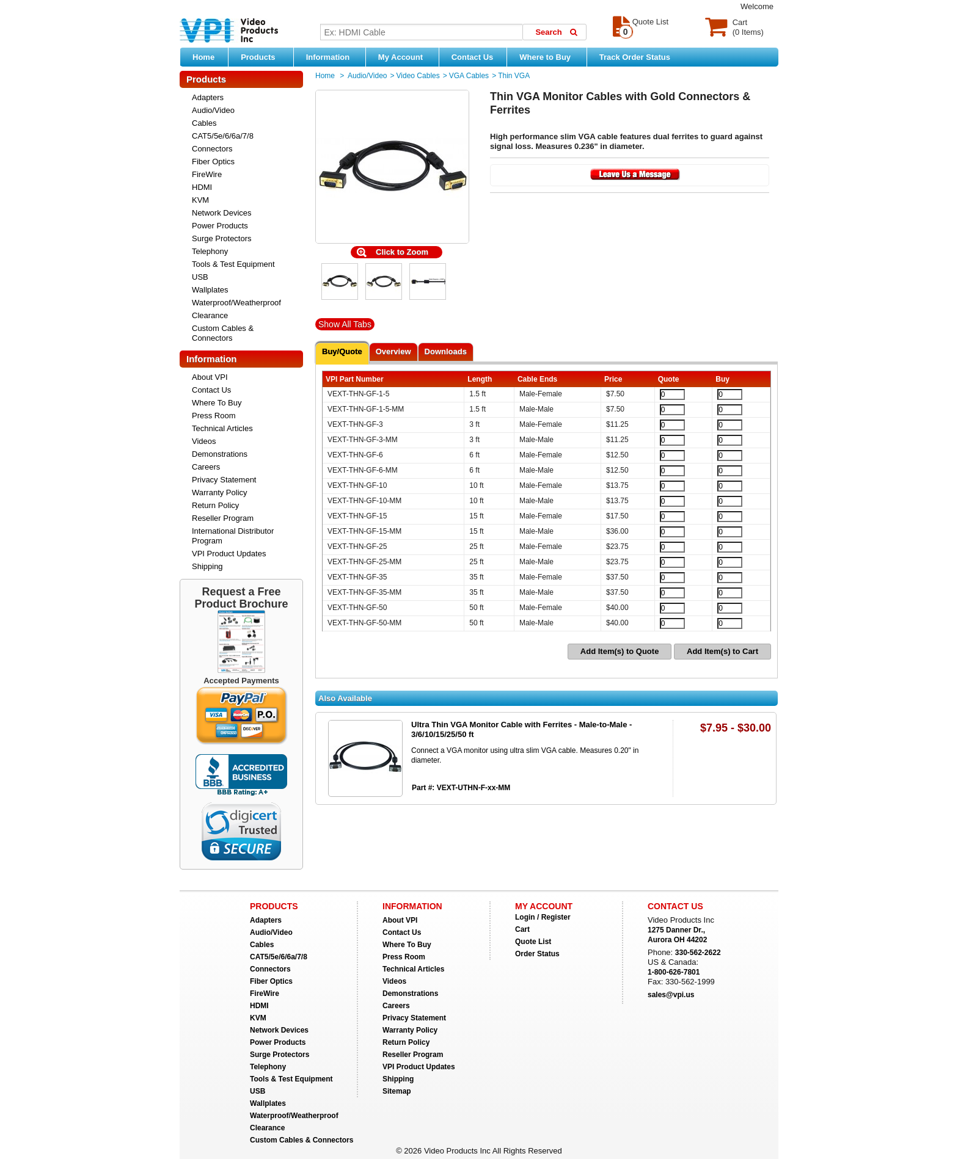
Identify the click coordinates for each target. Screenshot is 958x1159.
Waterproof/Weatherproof (236, 302)
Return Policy (215, 505)
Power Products (220, 225)
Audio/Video (213, 110)
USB (200, 277)
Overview (393, 351)
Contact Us (473, 57)
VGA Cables (469, 75)
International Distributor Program (233, 535)
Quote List (533, 941)
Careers (206, 466)
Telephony (210, 251)
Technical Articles (222, 428)
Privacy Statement (224, 479)
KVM (200, 200)
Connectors (212, 148)
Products (264, 57)
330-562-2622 (698, 952)
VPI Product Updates (229, 553)
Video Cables (418, 75)
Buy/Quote (342, 351)
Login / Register (543, 917)
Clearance (210, 315)
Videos (204, 441)
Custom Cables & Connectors (223, 333)
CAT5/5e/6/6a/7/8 (223, 135)
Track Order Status (634, 57)
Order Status (537, 954)
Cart (522, 929)
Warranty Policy (219, 492)
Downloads (446, 351)
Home (203, 57)
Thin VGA (514, 75)
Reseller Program (223, 518)
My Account (405, 57)
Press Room (214, 415)
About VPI (210, 377)
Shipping (207, 566)
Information (332, 57)
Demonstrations (219, 454)
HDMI (202, 187)
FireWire (207, 174)
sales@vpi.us (671, 994)
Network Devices (222, 212)
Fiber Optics (213, 161)
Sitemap (396, 1091)
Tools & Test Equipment (233, 264)
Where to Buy (549, 57)
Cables (204, 123)
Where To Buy (216, 402)
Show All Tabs (344, 324)
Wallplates (210, 289)
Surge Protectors (222, 238)
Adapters (208, 97)
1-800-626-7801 (674, 972)
